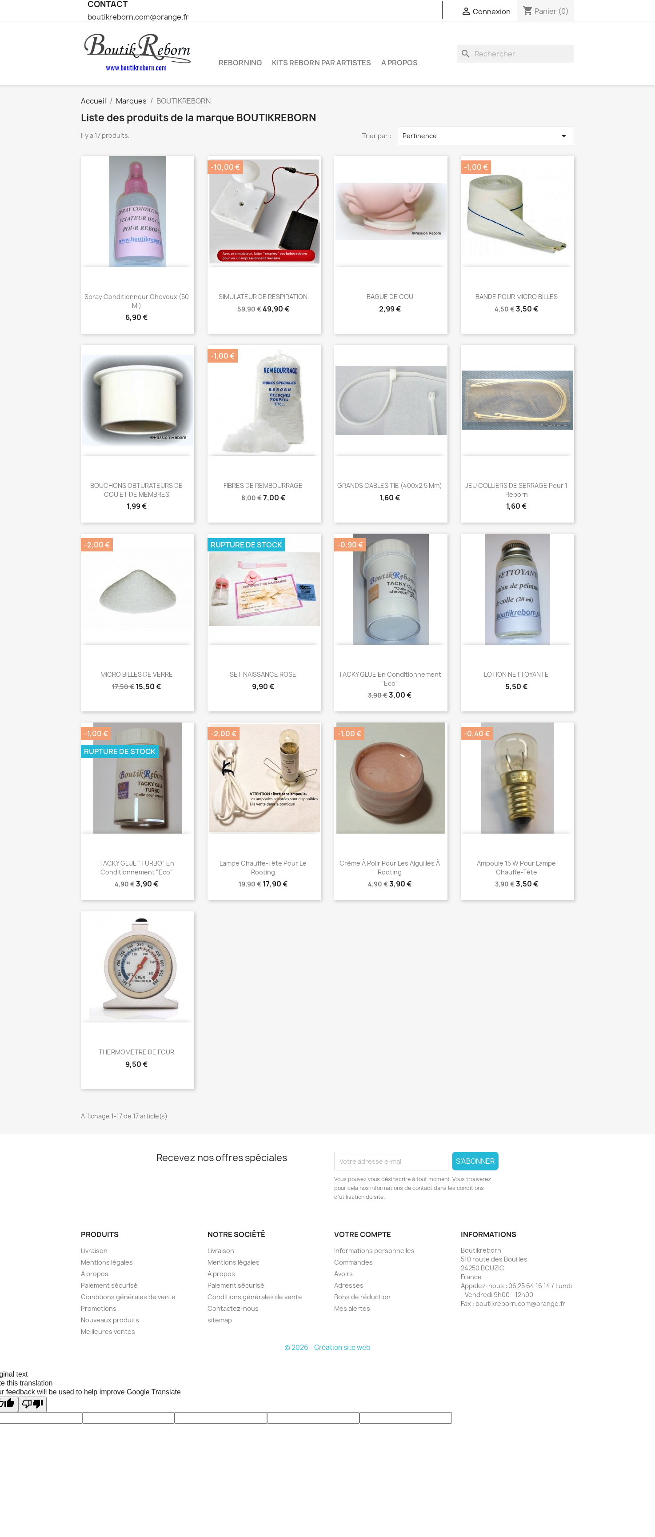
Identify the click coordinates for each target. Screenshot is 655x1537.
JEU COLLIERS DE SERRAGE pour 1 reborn (516, 490)
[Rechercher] (515, 54)
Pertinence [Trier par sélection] (486, 136)
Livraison (94, 1250)
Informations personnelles (374, 1250)
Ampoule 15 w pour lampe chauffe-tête (516, 867)
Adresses (348, 1285)
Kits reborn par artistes (321, 63)
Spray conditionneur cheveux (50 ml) (136, 301)
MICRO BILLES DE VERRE (136, 674)
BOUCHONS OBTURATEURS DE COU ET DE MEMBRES (136, 490)
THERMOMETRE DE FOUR (136, 1052)
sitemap (220, 1320)
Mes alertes (352, 1308)
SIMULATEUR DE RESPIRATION (263, 296)
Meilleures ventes (108, 1331)
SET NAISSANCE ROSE (263, 674)
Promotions (98, 1308)
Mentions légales (107, 1262)
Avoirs (343, 1274)
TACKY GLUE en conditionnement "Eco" (390, 678)
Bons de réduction (362, 1297)
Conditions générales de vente (128, 1297)
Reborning (240, 63)
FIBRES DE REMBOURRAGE (263, 485)
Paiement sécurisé (109, 1285)
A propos (399, 63)
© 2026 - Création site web (327, 1347)
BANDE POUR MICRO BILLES (516, 296)
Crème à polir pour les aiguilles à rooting (389, 867)
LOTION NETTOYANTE (516, 674)
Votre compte (362, 1234)
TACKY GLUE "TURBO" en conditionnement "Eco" (136, 867)
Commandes (353, 1262)
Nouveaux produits (110, 1320)
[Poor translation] (32, 1404)
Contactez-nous (233, 1308)
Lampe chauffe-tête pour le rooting (263, 867)
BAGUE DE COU (390, 296)
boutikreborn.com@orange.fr (138, 17)
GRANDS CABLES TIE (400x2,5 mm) (389, 485)
